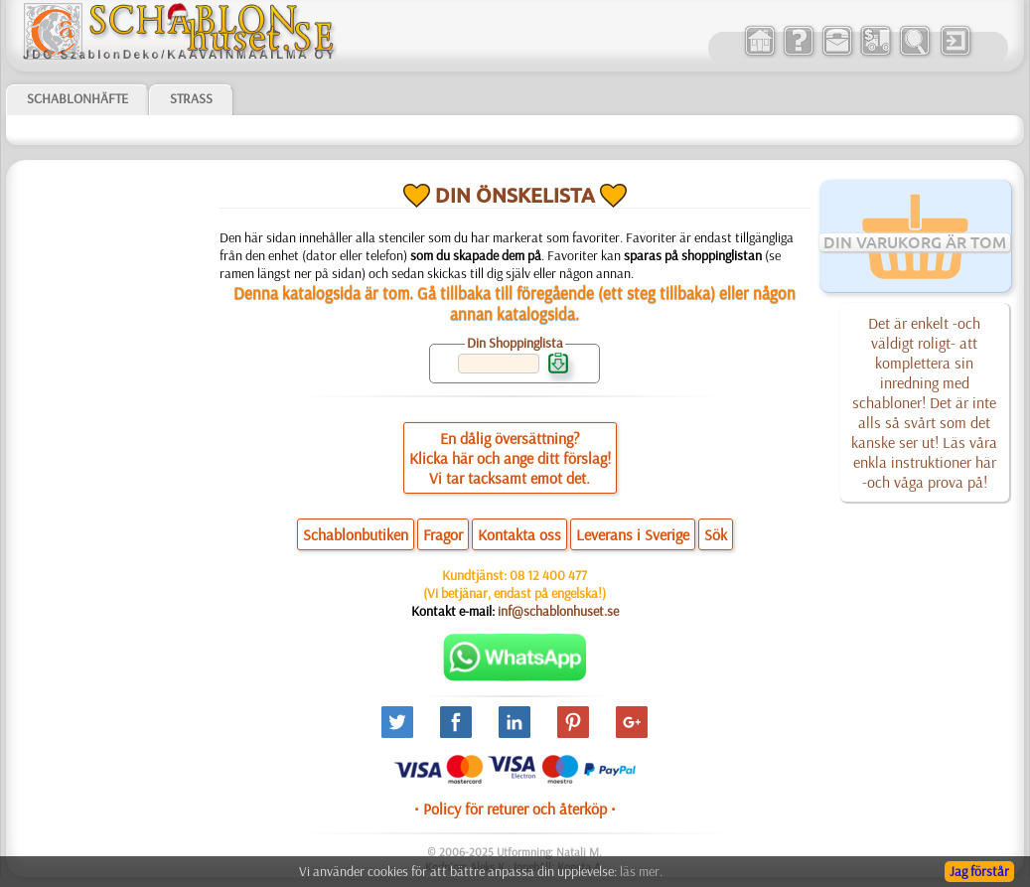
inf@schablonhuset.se (558, 611)
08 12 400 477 (548, 575)
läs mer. (641, 871)
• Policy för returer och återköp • (515, 808)
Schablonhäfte (77, 98)
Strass (191, 98)
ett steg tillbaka (656, 292)
